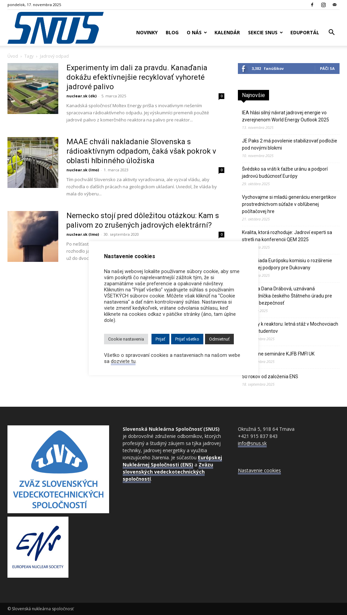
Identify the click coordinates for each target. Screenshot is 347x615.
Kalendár (227, 32)
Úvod (12, 56)
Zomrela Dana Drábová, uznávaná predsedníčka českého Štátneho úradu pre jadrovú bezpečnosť (287, 296)
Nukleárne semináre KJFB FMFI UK (278, 354)
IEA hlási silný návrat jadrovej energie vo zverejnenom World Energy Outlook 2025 (285, 116)
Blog (172, 32)
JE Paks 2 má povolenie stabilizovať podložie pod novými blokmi (289, 144)
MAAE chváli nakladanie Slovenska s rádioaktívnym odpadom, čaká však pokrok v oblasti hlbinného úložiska (141, 151)
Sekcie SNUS (265, 32)
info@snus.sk (252, 443)
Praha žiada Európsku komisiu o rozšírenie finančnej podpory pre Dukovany (287, 264)
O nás (197, 32)
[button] (331, 33)
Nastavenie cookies (259, 470)
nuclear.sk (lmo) (82, 169)
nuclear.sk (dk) (81, 95)
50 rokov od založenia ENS (270, 376)
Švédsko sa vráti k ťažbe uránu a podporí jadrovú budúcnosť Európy (285, 172)
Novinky (147, 32)
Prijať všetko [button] (187, 339)
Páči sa (327, 68)
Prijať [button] (160, 339)
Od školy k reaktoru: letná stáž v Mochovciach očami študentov (290, 327)
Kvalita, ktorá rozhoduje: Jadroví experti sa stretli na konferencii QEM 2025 (287, 236)
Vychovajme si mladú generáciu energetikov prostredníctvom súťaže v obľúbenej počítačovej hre (289, 204)
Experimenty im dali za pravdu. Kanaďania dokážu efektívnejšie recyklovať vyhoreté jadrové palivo (136, 77)
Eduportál (304, 32)
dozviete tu (123, 361)
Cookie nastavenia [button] (126, 339)
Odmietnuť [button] (219, 339)
